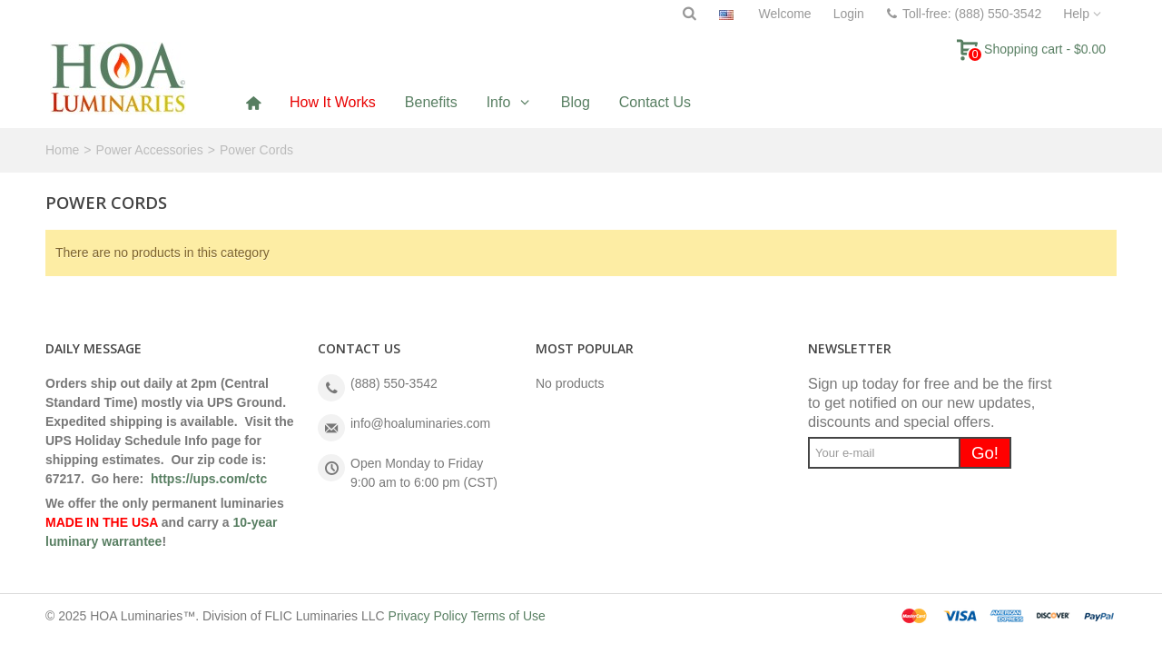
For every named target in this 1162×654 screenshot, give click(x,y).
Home (62, 150)
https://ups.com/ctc (209, 478)
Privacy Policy (428, 616)
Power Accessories (149, 150)
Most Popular (585, 348)
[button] (509, 102)
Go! (985, 452)
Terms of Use (507, 616)
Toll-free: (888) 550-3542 (963, 13)
